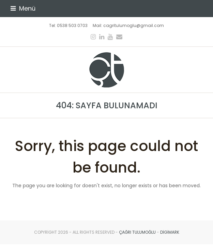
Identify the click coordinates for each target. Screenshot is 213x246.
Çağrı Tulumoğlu (137, 232)
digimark (169, 232)
